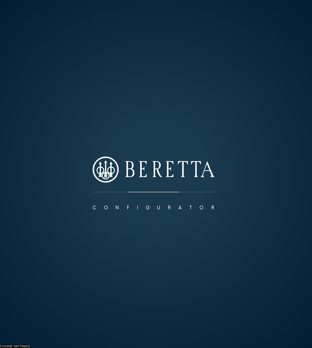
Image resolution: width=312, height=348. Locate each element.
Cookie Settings (15, 346)
